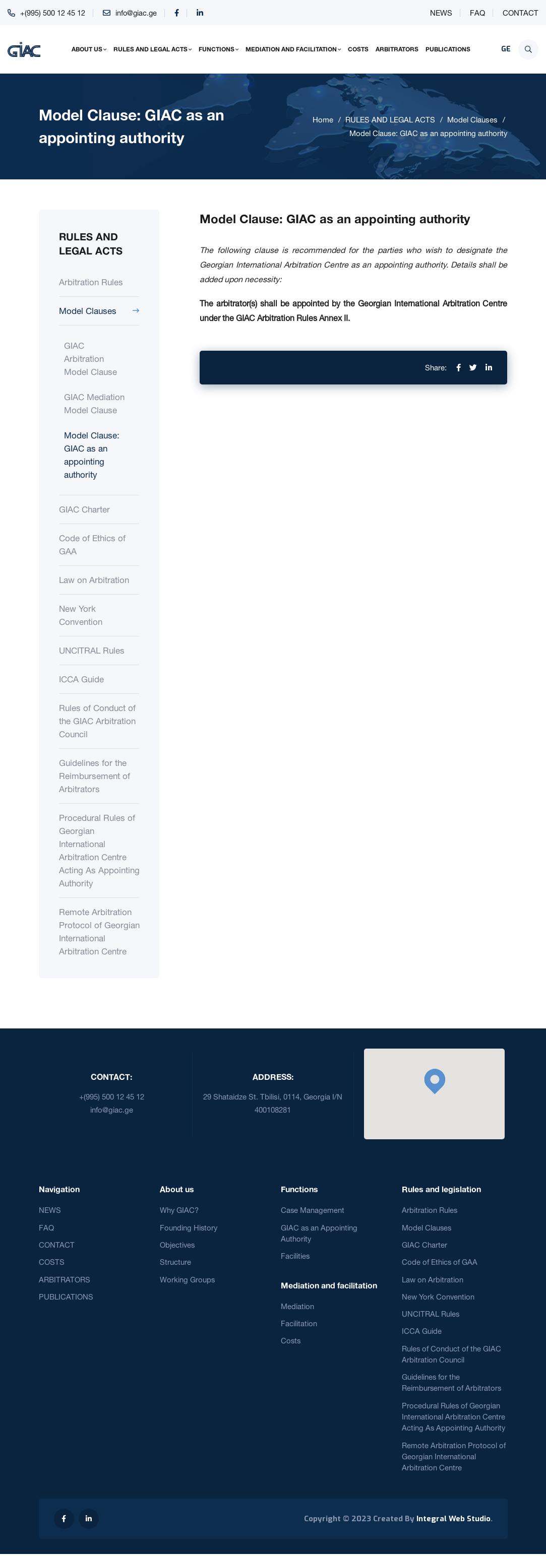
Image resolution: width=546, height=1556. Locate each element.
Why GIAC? (179, 1210)
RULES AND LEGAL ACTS (150, 49)
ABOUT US (87, 49)
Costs (291, 1341)
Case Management (313, 1210)
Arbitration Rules (91, 282)
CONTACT (520, 13)
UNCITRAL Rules (92, 650)
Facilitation (299, 1324)
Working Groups (187, 1279)
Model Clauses (472, 119)
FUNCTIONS (216, 49)
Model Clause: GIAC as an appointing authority (428, 133)
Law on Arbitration (94, 579)
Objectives (178, 1245)
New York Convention (80, 615)
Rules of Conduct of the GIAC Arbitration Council (97, 720)
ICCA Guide (81, 679)
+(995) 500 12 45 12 (52, 13)
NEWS (441, 13)
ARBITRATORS (397, 49)
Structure (175, 1262)
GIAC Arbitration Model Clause (90, 358)
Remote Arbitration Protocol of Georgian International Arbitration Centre (99, 931)
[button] (434, 1081)
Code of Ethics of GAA (92, 544)
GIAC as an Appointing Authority (319, 1233)
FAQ (477, 13)
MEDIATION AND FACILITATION (291, 49)
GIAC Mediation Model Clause (94, 403)
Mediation (297, 1307)
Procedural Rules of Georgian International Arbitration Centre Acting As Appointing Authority (99, 850)
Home (323, 119)
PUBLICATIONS (448, 49)
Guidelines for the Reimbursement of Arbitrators (94, 775)
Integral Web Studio (453, 1521)
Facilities (295, 1256)
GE (506, 49)
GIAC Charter (84, 509)
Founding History (189, 1228)
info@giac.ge (136, 13)
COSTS (358, 49)
